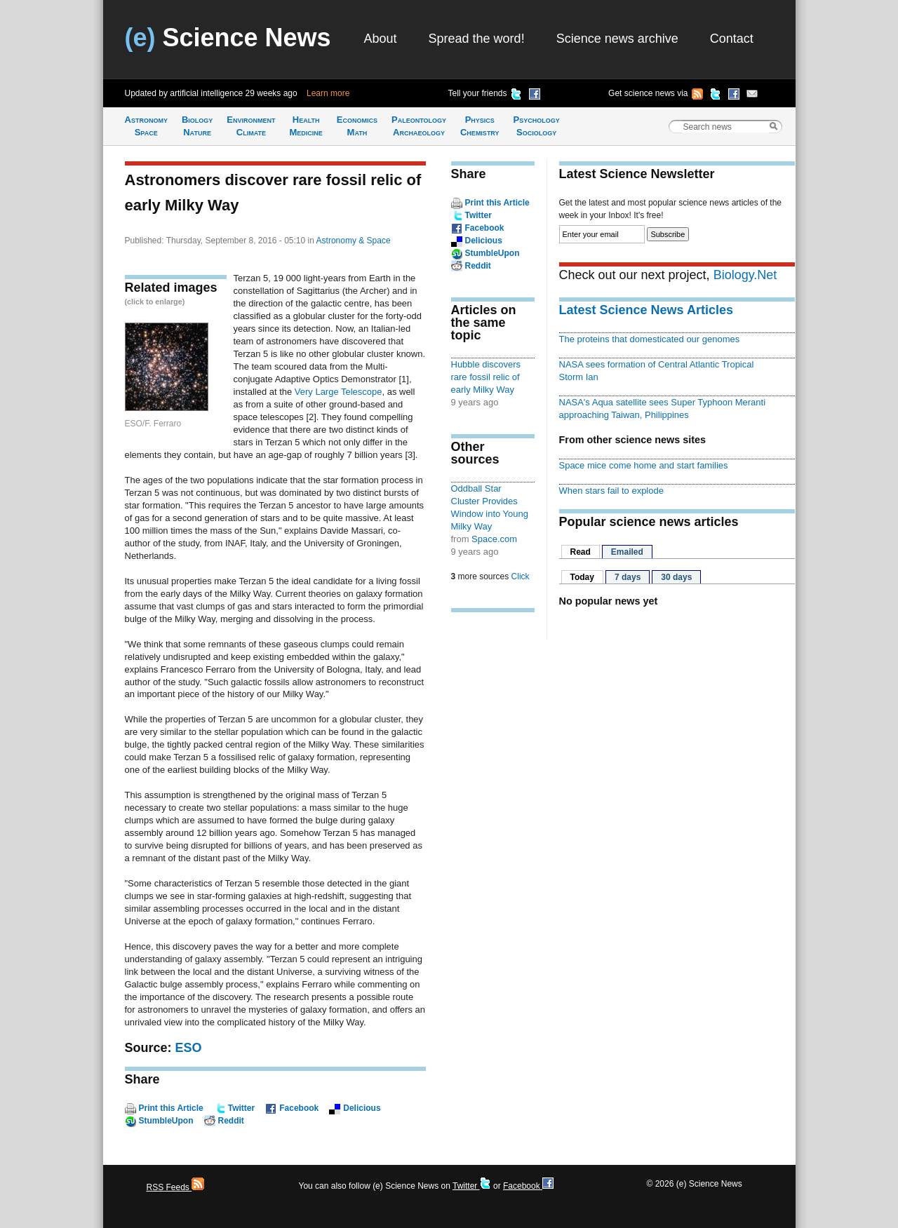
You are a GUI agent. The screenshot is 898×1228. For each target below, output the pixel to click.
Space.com (494, 539)
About (380, 39)
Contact (731, 39)
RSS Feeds (176, 1187)
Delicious (361, 1108)
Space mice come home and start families (643, 465)
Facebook (299, 1108)
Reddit (231, 1121)
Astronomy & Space (353, 240)
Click (520, 576)
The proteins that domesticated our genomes (649, 339)
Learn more (328, 93)
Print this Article (171, 1108)
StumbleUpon (166, 1121)
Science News (228, 37)
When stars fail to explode (611, 490)
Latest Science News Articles (646, 310)
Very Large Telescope (338, 391)
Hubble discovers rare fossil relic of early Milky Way (486, 377)
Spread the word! (477, 39)
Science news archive (617, 39)
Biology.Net (745, 275)
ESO (188, 1048)
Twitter (241, 1108)
